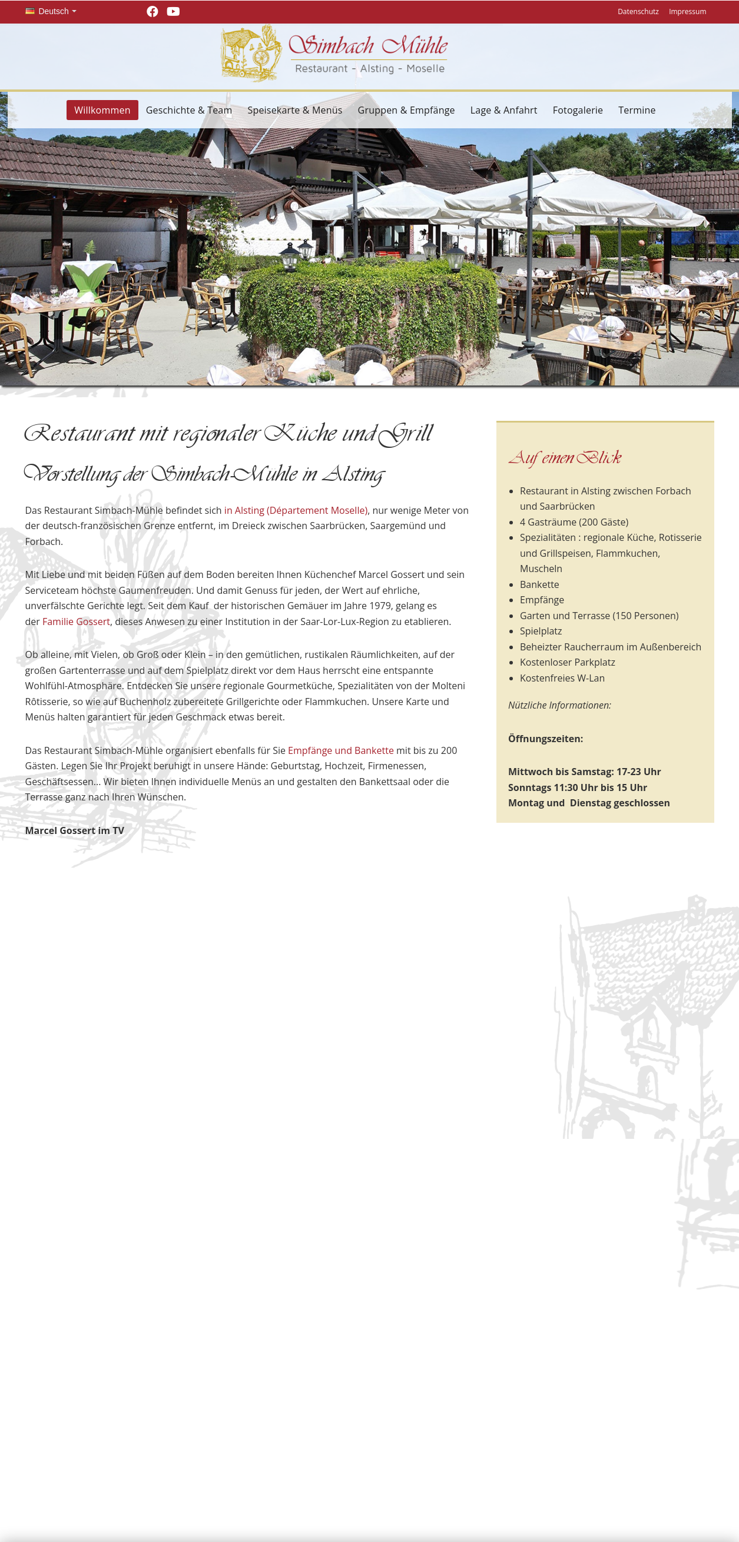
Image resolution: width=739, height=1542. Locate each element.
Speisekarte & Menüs (294, 110)
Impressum (687, 11)
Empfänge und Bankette (341, 750)
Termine (636, 110)
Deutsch (47, 11)
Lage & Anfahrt (504, 110)
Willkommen (102, 110)
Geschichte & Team (189, 110)
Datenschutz (638, 11)
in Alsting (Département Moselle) (295, 510)
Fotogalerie (578, 110)
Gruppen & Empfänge (406, 110)
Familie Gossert (76, 621)
